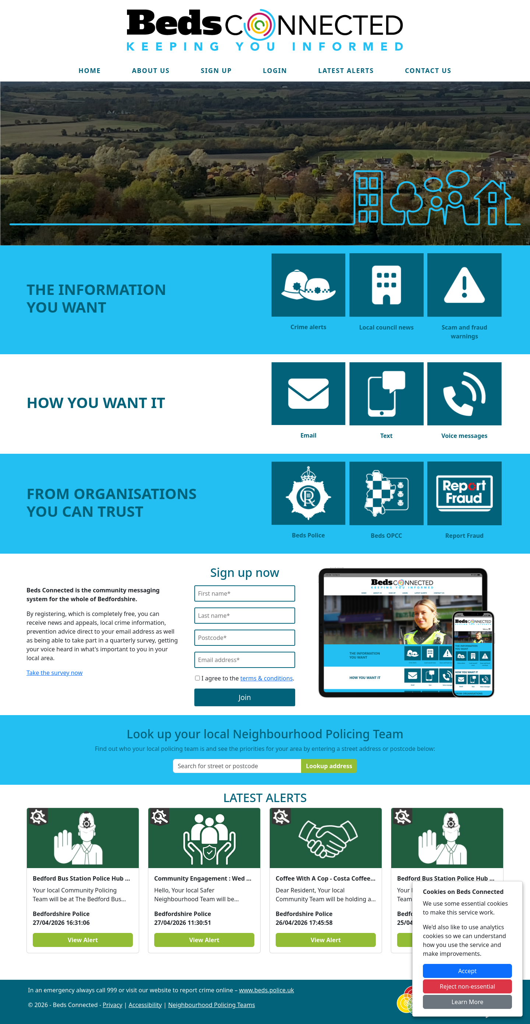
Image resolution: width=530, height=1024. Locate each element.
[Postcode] (244, 638)
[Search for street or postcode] (237, 766)
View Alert (83, 940)
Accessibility (145, 1005)
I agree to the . (244, 678)
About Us (151, 70)
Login (275, 70)
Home (89, 70)
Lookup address (329, 766)
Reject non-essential (467, 986)
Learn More (468, 1002)
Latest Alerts (346, 70)
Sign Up (216, 70)
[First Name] (244, 593)
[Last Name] (244, 615)
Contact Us (428, 70)
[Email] (244, 660)
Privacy (112, 1005)
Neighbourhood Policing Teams (211, 1005)
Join (245, 697)
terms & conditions (266, 678)
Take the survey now (54, 673)
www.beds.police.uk (266, 990)
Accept (467, 971)
